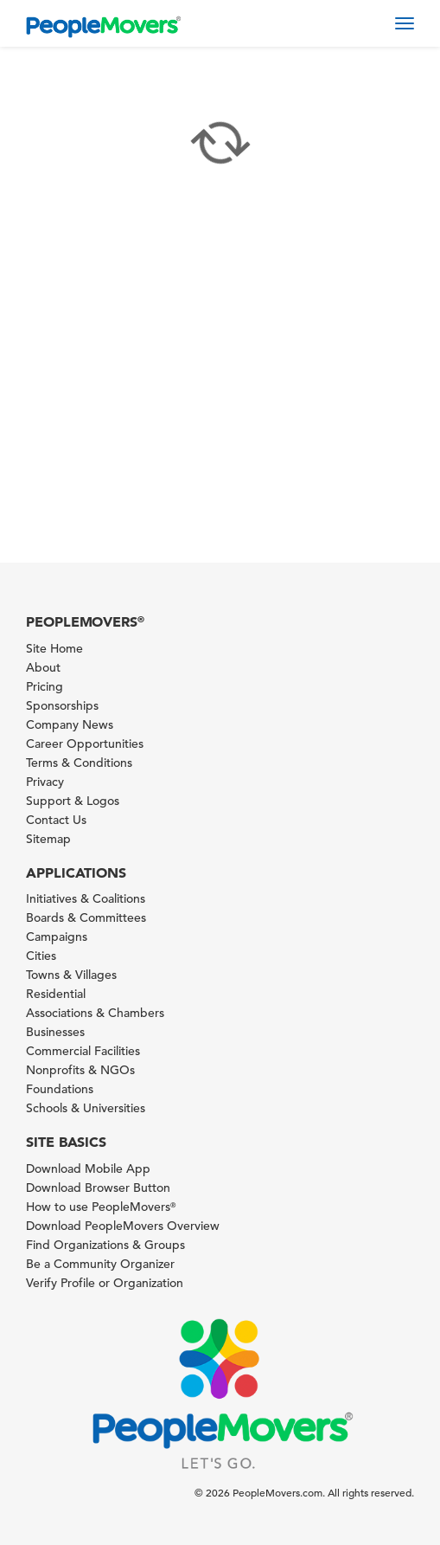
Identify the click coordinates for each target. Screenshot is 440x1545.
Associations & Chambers (95, 1012)
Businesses (55, 1032)
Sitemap (48, 839)
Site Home (54, 648)
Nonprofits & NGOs (80, 1070)
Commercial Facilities (83, 1051)
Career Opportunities (84, 743)
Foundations (59, 1089)
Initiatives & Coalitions (85, 898)
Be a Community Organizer (100, 1263)
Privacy (45, 781)
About (43, 667)
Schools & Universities (85, 1108)
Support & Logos (72, 800)
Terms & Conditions (79, 762)
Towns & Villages (71, 974)
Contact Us (56, 819)
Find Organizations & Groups (105, 1244)
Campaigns (56, 936)
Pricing (44, 686)
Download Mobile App (88, 1168)
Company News (69, 724)
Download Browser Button (98, 1187)
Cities (41, 955)
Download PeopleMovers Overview (123, 1225)
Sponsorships (62, 705)
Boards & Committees (86, 917)
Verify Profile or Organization (104, 1283)
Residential (56, 993)
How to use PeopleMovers (100, 1206)
